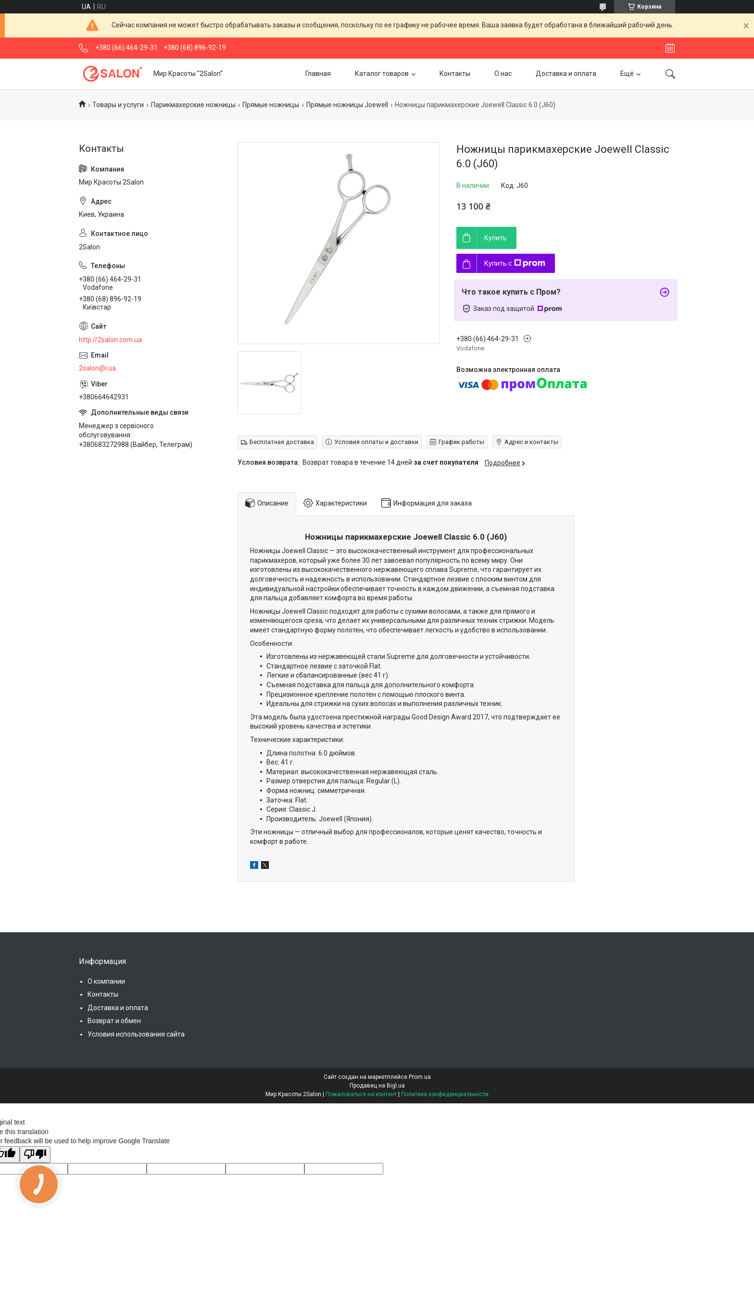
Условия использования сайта (136, 1034)
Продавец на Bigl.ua (377, 1085)
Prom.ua (420, 1077)
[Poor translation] (35, 1154)
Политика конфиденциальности (445, 1094)
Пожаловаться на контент (361, 1094)
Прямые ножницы (270, 105)
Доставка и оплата (566, 73)
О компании (106, 981)
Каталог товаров (382, 73)
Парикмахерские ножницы (193, 105)
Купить (495, 238)
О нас (503, 73)
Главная (318, 73)
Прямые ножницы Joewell (347, 105)
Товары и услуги (118, 105)
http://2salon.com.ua (110, 340)
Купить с (514, 263)
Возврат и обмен (114, 1021)
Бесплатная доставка (282, 441)
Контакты (455, 73)
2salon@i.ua (97, 368)
